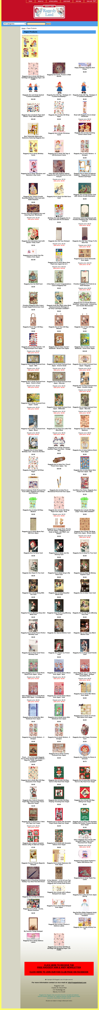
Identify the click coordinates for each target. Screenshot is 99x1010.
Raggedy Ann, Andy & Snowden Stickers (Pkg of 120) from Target (33, 843)
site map (78, 1)
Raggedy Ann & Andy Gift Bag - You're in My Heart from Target (59, 780)
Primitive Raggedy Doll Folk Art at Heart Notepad (85, 284)
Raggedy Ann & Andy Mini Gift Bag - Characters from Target (33, 780)
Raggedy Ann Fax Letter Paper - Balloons (84, 429)
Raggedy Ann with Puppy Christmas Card (85, 737)
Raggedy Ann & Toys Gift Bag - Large (85, 327)
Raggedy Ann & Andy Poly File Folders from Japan (33, 256)
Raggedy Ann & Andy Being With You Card (33, 593)
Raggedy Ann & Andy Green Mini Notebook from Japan (59, 717)
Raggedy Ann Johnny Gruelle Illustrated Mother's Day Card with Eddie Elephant (33, 198)
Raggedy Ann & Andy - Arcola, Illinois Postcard (33, 909)
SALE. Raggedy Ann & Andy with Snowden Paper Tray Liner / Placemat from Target (85, 841)
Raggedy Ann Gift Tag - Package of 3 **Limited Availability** (59, 95)
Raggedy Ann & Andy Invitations (33, 897)
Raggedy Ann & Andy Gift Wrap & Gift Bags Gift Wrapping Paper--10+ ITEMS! (33, 77)
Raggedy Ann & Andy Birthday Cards (33, 154)
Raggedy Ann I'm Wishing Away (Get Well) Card (33, 613)
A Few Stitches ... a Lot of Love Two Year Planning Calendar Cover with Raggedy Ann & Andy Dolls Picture (59, 881)
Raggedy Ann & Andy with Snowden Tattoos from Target (59, 843)
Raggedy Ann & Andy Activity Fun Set (85, 928)
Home (23, 28)
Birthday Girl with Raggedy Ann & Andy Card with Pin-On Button (59, 218)
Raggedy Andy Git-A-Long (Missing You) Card (59, 613)
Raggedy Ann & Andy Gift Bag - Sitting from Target (84, 800)
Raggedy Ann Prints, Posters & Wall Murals (59, 75)
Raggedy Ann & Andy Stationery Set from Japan (59, 863)
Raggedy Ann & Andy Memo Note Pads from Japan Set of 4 (59, 263)
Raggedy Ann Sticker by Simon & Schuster (85, 757)
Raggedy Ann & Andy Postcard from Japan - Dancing (59, 382)
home (30, 1)
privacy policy (53, 1)
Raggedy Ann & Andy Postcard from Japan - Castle (33, 403)
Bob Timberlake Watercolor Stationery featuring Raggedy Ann (33, 137)
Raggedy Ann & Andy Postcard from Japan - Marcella (85, 407)
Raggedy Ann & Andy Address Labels (33, 941)
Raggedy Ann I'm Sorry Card (33, 553)
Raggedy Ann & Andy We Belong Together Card (85, 573)
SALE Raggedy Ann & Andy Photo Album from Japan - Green (33, 673)
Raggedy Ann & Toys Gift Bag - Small (33, 327)
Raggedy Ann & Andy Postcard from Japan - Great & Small (59, 364)
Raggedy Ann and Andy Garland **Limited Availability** (33, 95)
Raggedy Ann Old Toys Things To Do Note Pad (85, 241)
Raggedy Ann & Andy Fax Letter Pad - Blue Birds (59, 429)
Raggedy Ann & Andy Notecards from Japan (85, 259)
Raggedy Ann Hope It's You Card (33, 573)
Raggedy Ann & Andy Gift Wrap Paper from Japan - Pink (59, 510)
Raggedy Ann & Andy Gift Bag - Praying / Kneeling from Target (59, 800)
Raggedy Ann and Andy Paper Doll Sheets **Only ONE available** (33, 115)
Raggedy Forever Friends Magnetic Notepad (33, 863)
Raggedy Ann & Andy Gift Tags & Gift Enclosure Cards (59, 154)
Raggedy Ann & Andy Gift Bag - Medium (33, 510)
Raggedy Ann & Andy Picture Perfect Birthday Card (33, 633)
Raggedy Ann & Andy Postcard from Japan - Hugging (85, 364)
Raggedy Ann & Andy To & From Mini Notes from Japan (84, 716)
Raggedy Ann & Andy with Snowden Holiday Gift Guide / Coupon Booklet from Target (85, 823)
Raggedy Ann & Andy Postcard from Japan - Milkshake (59, 407)
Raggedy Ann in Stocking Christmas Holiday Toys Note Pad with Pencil (33, 880)
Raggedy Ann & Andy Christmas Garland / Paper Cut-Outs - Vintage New (59, 449)
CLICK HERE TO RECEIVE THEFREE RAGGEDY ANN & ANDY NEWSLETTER (59, 966)
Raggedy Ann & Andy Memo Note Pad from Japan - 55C (85, 470)
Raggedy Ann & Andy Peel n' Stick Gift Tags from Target (33, 822)
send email (66, 1)
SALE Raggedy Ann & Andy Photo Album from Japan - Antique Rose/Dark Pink (85, 674)
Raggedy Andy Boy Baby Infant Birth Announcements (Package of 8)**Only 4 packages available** (59, 307)
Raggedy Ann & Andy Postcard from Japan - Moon (33, 429)
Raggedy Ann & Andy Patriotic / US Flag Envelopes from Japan (33, 347)
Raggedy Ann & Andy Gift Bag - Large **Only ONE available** (84, 510)
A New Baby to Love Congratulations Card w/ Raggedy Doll (59, 284)
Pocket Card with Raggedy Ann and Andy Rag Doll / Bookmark (33, 214)
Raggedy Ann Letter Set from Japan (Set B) (85, 895)
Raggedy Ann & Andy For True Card (85, 553)
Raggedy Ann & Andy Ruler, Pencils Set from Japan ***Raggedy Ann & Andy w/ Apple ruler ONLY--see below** (59, 531)
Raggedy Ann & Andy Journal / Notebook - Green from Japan (85, 347)
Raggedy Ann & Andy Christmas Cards (59, 133)
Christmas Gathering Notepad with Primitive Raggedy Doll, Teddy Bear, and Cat (85, 219)
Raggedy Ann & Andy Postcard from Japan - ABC (33, 364)
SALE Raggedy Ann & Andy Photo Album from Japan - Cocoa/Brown (33, 696)
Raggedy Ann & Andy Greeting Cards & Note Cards (85, 133)
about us (40, 1)
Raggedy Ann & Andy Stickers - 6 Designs (85, 154)
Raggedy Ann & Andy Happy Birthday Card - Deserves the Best (33, 450)
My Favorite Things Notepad (33, 931)
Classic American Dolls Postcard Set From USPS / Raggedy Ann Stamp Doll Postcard (33, 491)
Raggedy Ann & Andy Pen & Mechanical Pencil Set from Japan (59, 490)
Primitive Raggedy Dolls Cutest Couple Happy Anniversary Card (33, 306)
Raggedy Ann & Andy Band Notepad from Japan (59, 906)
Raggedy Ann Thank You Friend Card (59, 653)
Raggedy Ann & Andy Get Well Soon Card (59, 197)
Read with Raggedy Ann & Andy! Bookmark (85, 115)
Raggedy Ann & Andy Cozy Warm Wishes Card (85, 633)
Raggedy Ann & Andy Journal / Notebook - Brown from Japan (59, 347)
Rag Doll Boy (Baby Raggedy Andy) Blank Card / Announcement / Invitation (84, 914)
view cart (89, 1)
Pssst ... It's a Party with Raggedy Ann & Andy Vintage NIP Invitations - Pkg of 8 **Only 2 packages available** (33, 759)
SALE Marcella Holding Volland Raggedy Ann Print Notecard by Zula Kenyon (59, 175)
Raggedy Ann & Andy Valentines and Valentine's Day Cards (33, 174)
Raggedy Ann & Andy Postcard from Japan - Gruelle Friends (85, 386)
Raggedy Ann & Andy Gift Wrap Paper (59, 115)
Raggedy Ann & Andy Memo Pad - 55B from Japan (33, 532)
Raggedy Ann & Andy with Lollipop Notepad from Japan (59, 893)
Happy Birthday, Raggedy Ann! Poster (85, 68)
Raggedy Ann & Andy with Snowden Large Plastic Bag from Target (59, 822)
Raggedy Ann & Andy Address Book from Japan (85, 450)
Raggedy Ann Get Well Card (33, 284)
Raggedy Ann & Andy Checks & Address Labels (59, 925)
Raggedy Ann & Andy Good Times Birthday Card (33, 653)
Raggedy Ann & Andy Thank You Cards (85, 878)
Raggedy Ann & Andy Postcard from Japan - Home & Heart (33, 382)
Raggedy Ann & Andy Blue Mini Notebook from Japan (33, 717)
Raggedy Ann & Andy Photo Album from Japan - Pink (59, 696)
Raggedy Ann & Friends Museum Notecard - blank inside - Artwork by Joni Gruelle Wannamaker (85, 304)
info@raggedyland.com (77, 982)
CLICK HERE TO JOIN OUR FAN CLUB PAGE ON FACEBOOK (59, 972)
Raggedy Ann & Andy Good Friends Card (85, 653)
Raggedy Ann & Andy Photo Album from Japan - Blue (59, 673)
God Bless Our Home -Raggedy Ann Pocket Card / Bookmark (85, 490)
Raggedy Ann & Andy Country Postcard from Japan (59, 754)
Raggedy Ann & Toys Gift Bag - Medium (59, 327)
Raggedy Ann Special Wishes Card (59, 633)
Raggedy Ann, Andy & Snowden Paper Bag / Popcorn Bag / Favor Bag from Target (33, 801)
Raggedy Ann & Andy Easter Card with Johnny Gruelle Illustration (85, 195)
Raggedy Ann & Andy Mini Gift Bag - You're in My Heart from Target (85, 780)
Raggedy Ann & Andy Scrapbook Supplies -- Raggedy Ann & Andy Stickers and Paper (85, 175)
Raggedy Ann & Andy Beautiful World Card (59, 593)
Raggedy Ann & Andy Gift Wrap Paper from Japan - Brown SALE (84, 532)
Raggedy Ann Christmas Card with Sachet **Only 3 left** (33, 241)
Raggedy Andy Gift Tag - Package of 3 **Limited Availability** (85, 95)
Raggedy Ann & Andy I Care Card (85, 593)
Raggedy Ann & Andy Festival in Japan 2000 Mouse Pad (85, 861)
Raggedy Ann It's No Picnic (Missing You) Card (85, 613)
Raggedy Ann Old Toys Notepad (59, 241)
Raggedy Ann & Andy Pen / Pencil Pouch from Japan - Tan (59, 465)
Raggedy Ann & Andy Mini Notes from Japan (85, 694)
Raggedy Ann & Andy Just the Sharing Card (59, 553)
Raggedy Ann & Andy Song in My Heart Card (59, 573)
